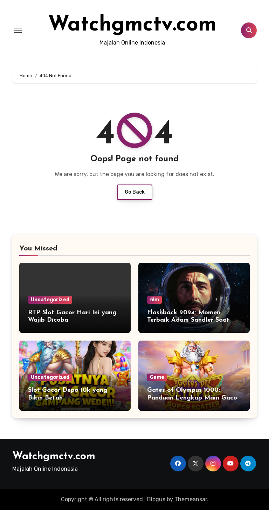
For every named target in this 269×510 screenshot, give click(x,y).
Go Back (135, 192)
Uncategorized (50, 300)
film (154, 300)
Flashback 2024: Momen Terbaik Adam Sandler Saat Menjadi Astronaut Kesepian (190, 320)
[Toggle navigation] (17, 30)
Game (157, 377)
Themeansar (190, 499)
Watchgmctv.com (132, 25)
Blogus (156, 499)
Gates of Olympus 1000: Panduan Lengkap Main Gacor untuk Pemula (193, 398)
